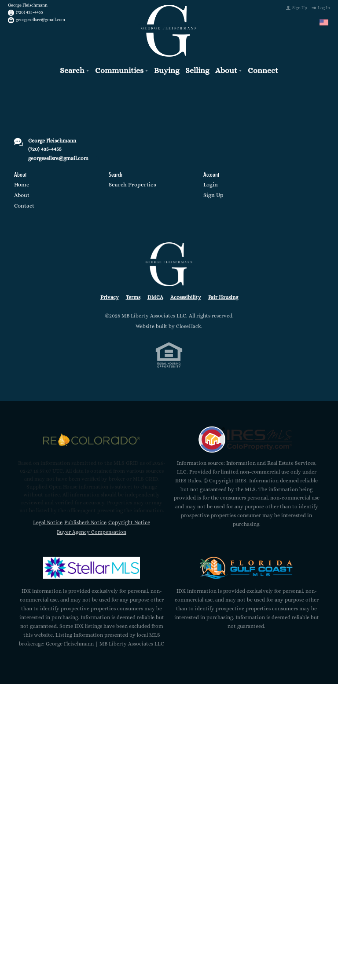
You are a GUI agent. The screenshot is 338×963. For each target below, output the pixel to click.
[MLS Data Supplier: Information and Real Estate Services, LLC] (246, 437)
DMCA (155, 295)
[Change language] (324, 22)
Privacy (109, 295)
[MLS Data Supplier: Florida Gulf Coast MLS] (246, 565)
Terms (133, 295)
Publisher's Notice (85, 520)
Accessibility (185, 295)
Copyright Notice (129, 520)
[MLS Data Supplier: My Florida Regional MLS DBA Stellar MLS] (91, 565)
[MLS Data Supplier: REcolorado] (91, 437)
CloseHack (188, 324)
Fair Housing (223, 295)
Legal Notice (47, 520)
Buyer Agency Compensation (91, 530)
